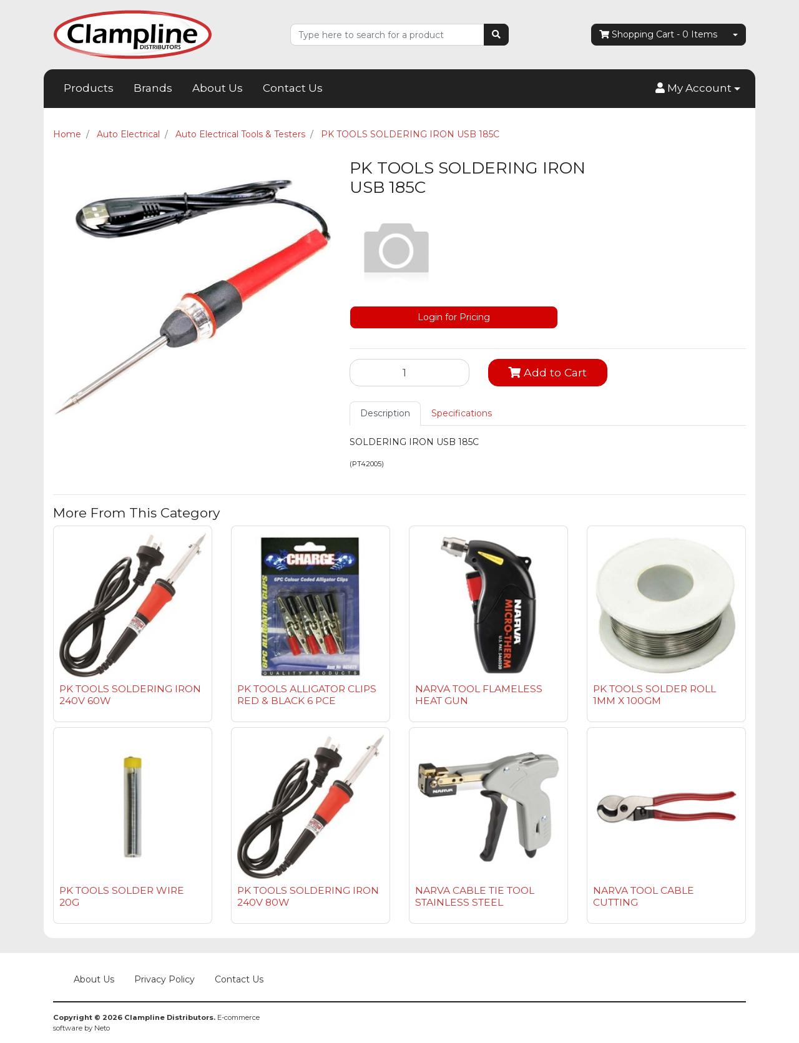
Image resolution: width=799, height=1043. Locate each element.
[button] (697, 89)
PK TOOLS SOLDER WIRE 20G (121, 896)
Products (89, 88)
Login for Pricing (454, 317)
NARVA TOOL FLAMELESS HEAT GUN (478, 695)
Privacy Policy (164, 979)
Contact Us (293, 88)
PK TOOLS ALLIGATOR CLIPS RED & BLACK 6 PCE (306, 695)
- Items (658, 34)
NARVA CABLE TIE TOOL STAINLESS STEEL (474, 896)
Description (385, 413)
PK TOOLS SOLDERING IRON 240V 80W (308, 896)
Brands (153, 88)
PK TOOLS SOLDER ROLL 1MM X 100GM (654, 695)
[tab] (385, 413)
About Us (217, 88)
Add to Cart (547, 372)
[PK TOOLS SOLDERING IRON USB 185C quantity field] (409, 372)
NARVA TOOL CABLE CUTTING (643, 896)
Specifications (461, 413)
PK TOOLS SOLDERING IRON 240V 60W (130, 695)
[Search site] (496, 35)
